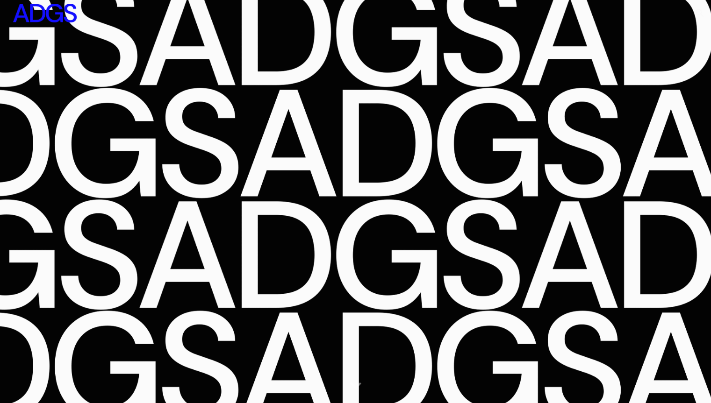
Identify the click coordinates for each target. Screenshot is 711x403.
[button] (700, 13)
